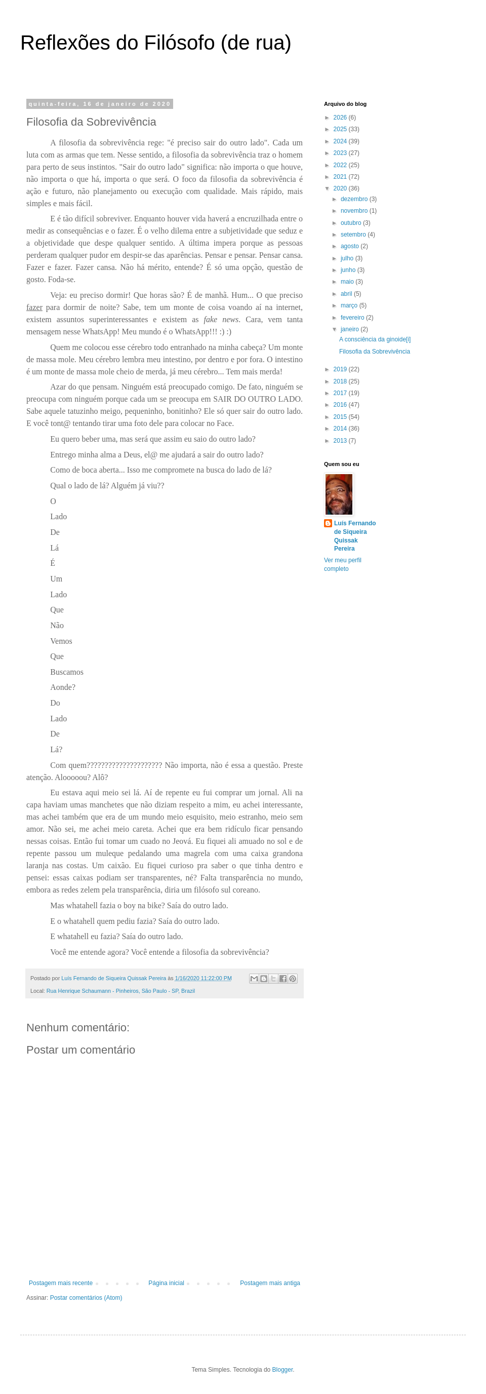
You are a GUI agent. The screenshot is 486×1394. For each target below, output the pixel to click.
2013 (341, 440)
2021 (341, 176)
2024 (341, 141)
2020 (341, 188)
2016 (341, 404)
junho (349, 270)
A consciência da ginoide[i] (375, 339)
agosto (350, 246)
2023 (341, 153)
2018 (341, 381)
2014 (341, 428)
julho (348, 258)
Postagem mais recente (61, 1283)
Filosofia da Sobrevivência (374, 351)
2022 (341, 165)
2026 (341, 117)
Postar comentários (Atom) (86, 1297)
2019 (341, 369)
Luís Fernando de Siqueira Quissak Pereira (355, 536)
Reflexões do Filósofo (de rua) (156, 42)
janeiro (350, 329)
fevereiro (353, 317)
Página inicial (166, 1283)
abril (347, 293)
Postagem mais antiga (270, 1283)
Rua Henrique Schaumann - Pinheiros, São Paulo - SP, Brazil (121, 991)
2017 (341, 393)
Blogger (282, 1369)
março (350, 305)
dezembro (355, 199)
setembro (354, 234)
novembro (355, 210)
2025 (341, 129)
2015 (341, 416)
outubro (352, 222)
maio (348, 281)
